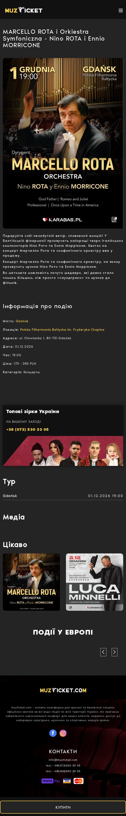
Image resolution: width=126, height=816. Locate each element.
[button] (103, 652)
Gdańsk (10, 496)
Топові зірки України (32, 411)
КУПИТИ (63, 807)
